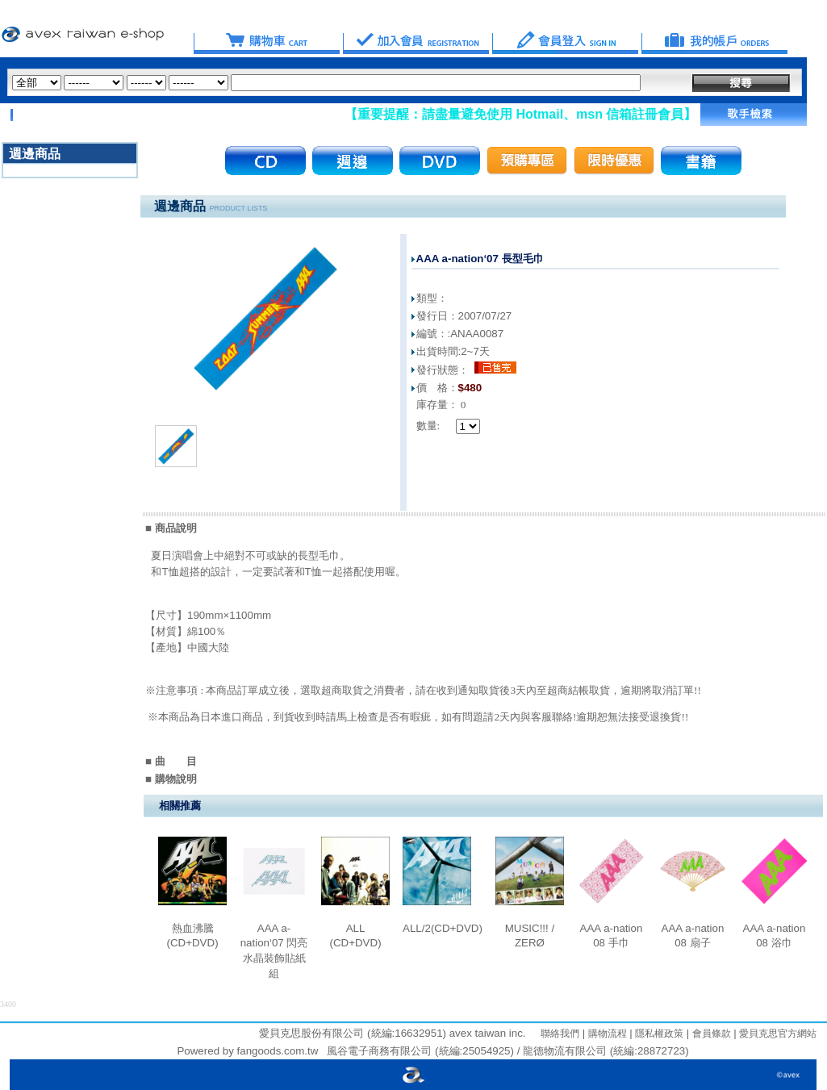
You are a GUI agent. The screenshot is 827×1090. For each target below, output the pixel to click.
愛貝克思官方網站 (778, 1033)
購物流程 (605, 1033)
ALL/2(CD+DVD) (442, 928)
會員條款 (709, 1033)
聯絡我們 (560, 1033)
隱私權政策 (658, 1033)
